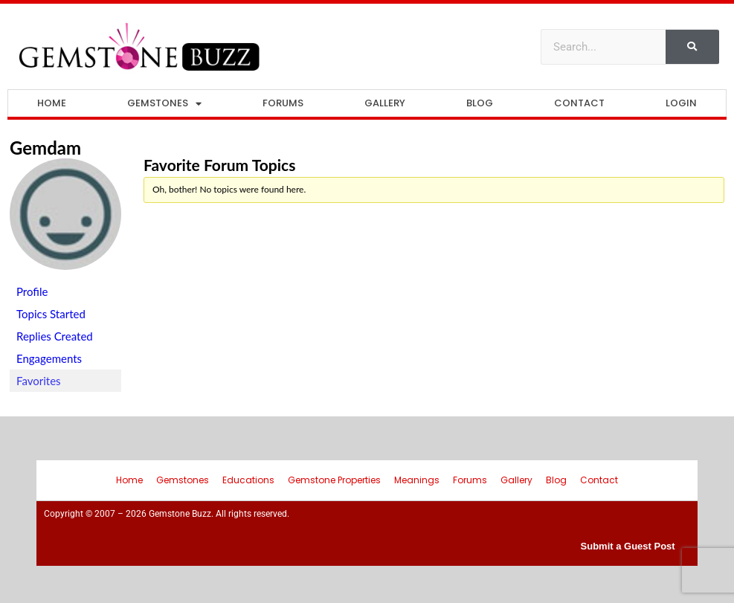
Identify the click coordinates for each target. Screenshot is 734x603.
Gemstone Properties (334, 480)
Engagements (49, 358)
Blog (479, 103)
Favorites (38, 380)
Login (681, 103)
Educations (248, 480)
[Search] (692, 47)
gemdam (45, 147)
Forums (283, 103)
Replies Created (54, 336)
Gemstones (164, 103)
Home (51, 103)
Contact (579, 103)
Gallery (384, 103)
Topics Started (51, 313)
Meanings (417, 480)
